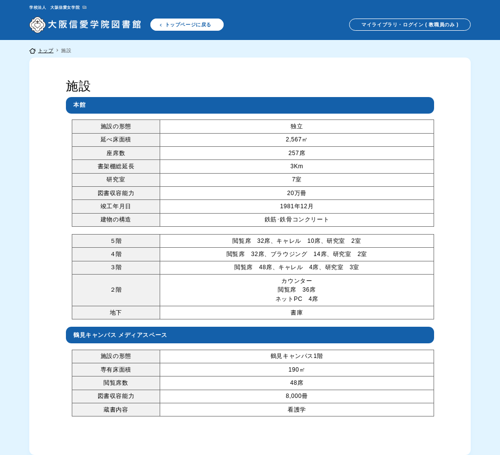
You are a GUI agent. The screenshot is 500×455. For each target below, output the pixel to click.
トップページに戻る (188, 24)
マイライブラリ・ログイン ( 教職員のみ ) (409, 24)
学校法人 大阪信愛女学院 (54, 7)
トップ (46, 50)
